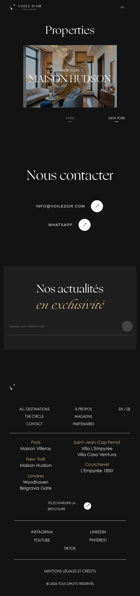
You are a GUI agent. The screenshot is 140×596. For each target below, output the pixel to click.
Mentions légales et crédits (70, 571)
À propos (83, 409)
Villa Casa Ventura (96, 454)
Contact (34, 423)
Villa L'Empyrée (96, 448)
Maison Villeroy (35, 448)
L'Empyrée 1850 (97, 470)
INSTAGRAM (42, 531)
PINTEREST (98, 540)
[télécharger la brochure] (87, 506)
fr (128, 409)
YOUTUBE (42, 540)
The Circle (34, 416)
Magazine (83, 416)
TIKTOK (70, 548)
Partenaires (83, 423)
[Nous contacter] (85, 225)
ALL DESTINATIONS (34, 409)
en (121, 409)
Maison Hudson (36, 465)
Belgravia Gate (36, 488)
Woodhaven (35, 482)
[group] (70, 76)
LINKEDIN (98, 531)
